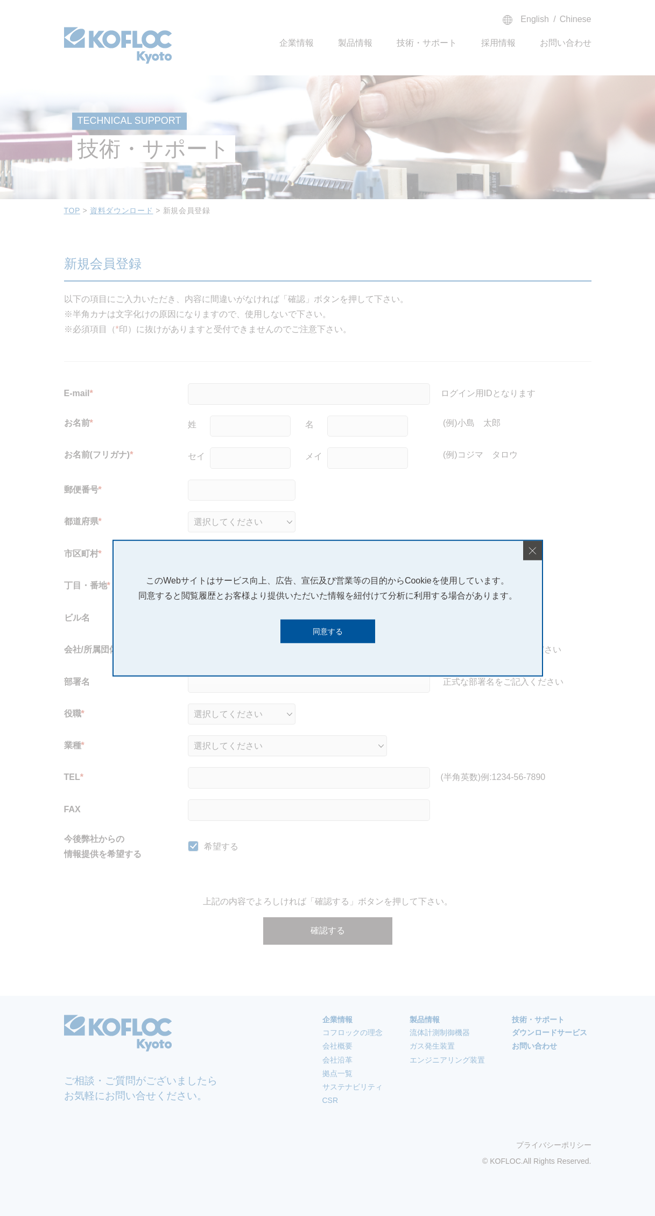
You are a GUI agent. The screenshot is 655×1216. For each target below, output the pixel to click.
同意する (328, 631)
